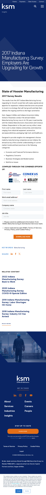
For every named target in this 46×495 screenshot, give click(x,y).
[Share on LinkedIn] (13, 262)
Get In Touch (23, 396)
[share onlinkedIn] (15, 403)
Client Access (32, 1)
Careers (29, 414)
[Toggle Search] (35, 6)
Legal (22, 459)
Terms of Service (26, 446)
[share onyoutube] (31, 403)
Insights (4, 12)
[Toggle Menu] (42, 6)
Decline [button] (27, 491)
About (7, 410)
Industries (9, 419)
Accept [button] (19, 491)
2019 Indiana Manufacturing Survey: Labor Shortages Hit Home (15, 310)
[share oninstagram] (20, 403)
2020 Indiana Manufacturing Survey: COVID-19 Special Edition (14, 299)
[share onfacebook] (25, 403)
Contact (41, 1)
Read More (6, 331)
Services (8, 414)
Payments (22, 1)
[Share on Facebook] (17, 262)
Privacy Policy (15, 483)
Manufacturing (19, 256)
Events (15, 1)
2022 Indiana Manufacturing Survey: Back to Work (13, 287)
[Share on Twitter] (20, 262)
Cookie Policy (35, 454)
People (28, 419)
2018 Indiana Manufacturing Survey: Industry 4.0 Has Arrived (15, 322)
